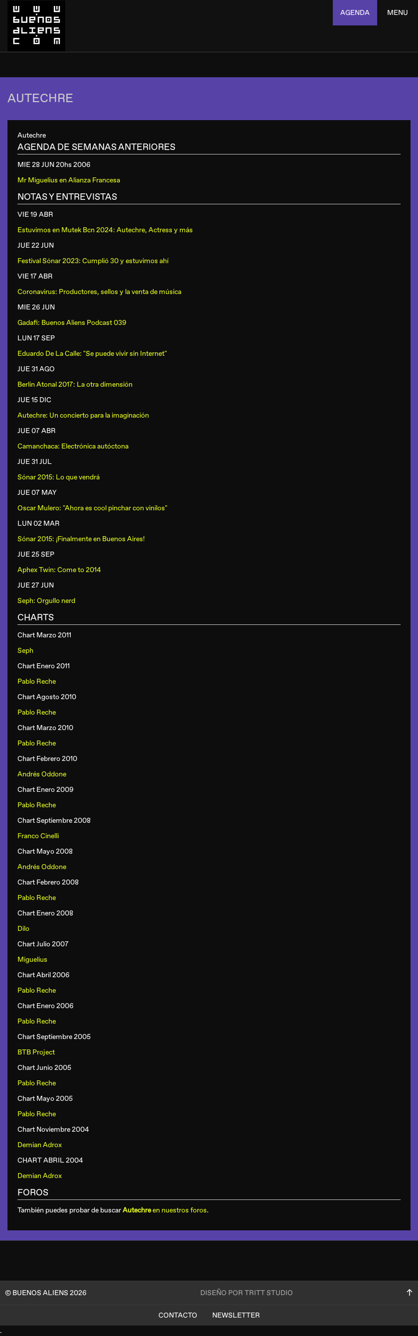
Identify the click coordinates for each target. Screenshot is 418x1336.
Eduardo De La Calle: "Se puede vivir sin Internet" (92, 353)
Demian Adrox (39, 1145)
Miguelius (32, 959)
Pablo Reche (36, 681)
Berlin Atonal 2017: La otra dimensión (75, 384)
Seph (25, 650)
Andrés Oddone (41, 774)
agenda (355, 12)
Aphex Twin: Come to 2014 (59, 570)
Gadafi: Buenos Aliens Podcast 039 (72, 322)
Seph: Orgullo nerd (46, 600)
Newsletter (236, 1315)
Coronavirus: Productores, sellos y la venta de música (99, 292)
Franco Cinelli (38, 836)
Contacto (177, 1315)
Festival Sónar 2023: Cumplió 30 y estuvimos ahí (92, 261)
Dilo (23, 928)
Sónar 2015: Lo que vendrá (58, 477)
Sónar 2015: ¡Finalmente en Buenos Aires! (81, 539)
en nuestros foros (165, 1210)
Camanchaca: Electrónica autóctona (73, 446)
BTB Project (36, 1052)
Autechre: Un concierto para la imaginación (83, 415)
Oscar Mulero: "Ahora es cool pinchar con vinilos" (92, 508)
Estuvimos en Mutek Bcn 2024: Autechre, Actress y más (105, 230)
